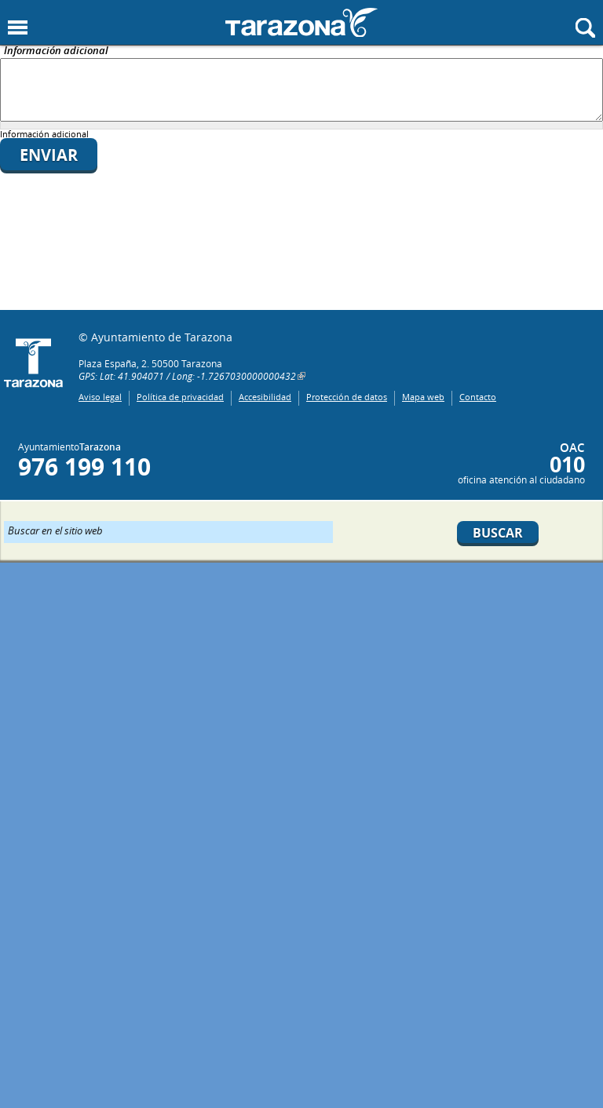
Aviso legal (100, 397)
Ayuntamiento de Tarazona (301, 22)
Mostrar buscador (585, 28)
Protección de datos (346, 397)
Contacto (477, 397)
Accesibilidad (265, 397)
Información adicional (56, 51)
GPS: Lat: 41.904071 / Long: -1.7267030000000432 (187, 376)
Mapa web (423, 397)
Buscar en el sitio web (55, 529)
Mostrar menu (17, 28)
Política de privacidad (180, 397)
